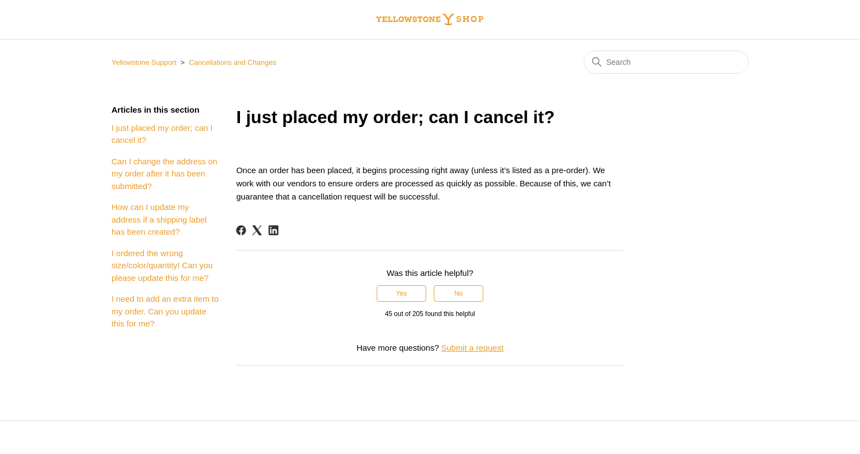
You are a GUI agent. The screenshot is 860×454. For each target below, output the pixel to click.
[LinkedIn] (273, 230)
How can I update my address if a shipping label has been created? (158, 219)
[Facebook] (241, 230)
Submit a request (472, 347)
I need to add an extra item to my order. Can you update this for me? (165, 311)
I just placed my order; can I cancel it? (162, 134)
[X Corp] (257, 230)
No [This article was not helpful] (458, 293)
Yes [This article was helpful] (401, 293)
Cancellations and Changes (232, 62)
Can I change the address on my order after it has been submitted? (164, 174)
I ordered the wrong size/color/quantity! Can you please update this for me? (162, 265)
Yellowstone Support (143, 62)
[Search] (666, 62)
